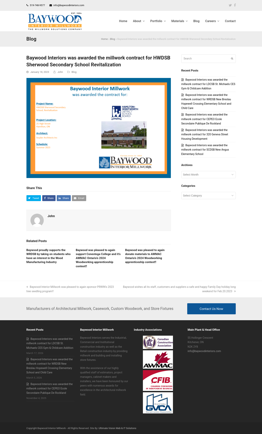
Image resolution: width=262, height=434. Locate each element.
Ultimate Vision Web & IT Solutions (117, 428)
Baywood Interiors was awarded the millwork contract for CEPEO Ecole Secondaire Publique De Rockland (204, 119)
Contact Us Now (211, 309)
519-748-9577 (37, 5)
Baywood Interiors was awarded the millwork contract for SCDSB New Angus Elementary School (205, 150)
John (60, 72)
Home (104, 39)
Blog (112, 39)
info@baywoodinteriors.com (68, 5)
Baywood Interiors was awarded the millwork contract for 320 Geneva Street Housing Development (204, 134)
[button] (33, 198)
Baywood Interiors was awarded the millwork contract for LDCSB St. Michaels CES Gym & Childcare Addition (208, 84)
